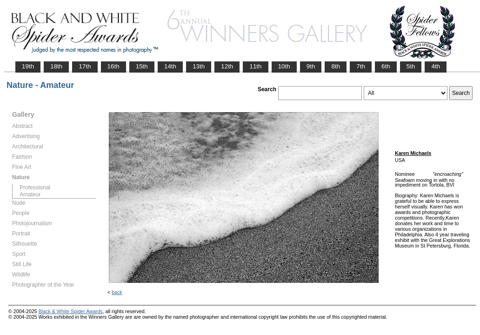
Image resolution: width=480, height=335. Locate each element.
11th (255, 66)
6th (385, 66)
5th (410, 66)
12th (227, 66)
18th (56, 66)
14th (170, 66)
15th (142, 66)
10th (284, 66)
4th (435, 66)
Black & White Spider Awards (71, 311)
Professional (35, 187)
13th (198, 66)
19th (28, 66)
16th (113, 66)
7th (360, 66)
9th (310, 66)
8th (335, 66)
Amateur (30, 194)
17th (84, 66)
